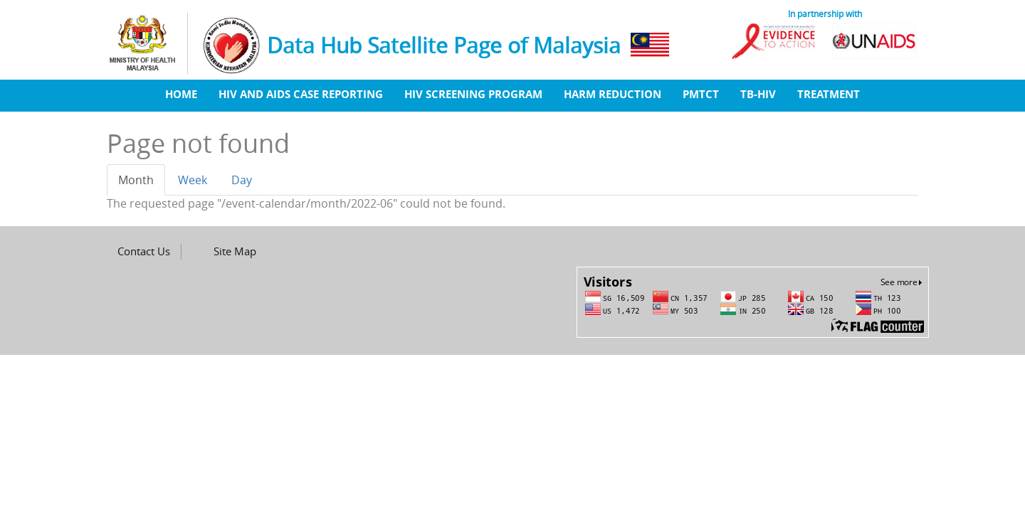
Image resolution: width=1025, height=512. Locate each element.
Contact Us (143, 251)
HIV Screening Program (473, 94)
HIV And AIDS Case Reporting (301, 94)
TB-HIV (758, 94)
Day (241, 180)
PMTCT (701, 94)
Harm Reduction (612, 94)
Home (181, 94)
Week (192, 180)
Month (141, 184)
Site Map (235, 251)
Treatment (828, 94)
